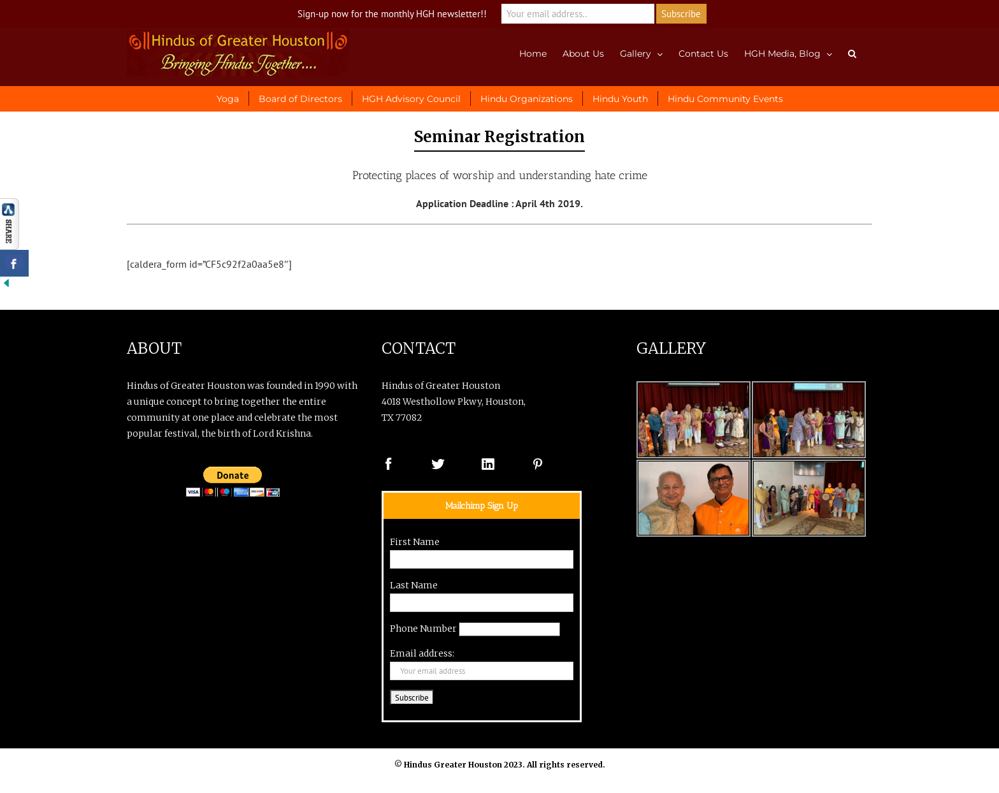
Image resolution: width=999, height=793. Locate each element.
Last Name (414, 585)
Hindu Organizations (526, 99)
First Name (415, 542)
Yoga (228, 99)
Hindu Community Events (725, 99)
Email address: (422, 653)
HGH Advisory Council (411, 99)
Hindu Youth (620, 99)
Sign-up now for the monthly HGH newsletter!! (392, 14)
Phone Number (423, 628)
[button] (852, 52)
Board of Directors (300, 99)
